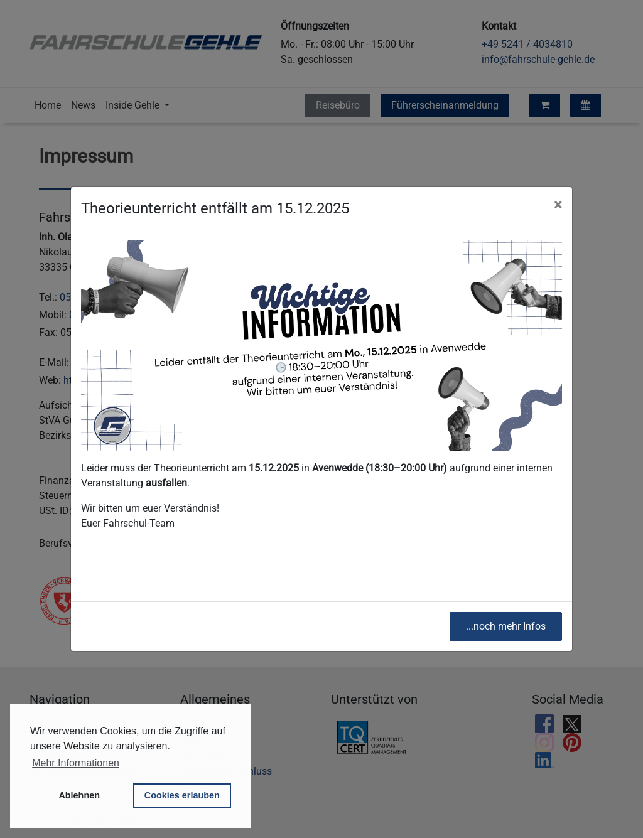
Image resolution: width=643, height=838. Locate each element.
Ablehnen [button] (79, 795)
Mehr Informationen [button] (75, 763)
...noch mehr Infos (506, 626)
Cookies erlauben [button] (182, 795)
